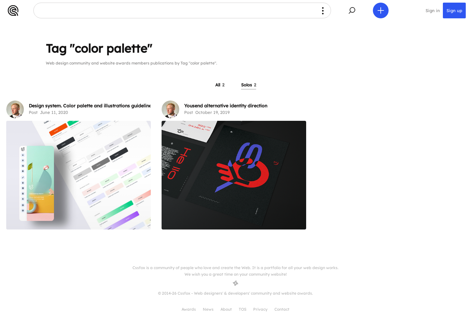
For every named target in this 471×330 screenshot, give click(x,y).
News (208, 309)
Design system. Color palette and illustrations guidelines (91, 106)
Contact (281, 309)
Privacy (260, 309)
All (219, 84)
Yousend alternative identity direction (225, 106)
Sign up (454, 10)
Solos (248, 84)
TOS (242, 309)
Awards (189, 309)
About (226, 309)
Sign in (433, 10)
